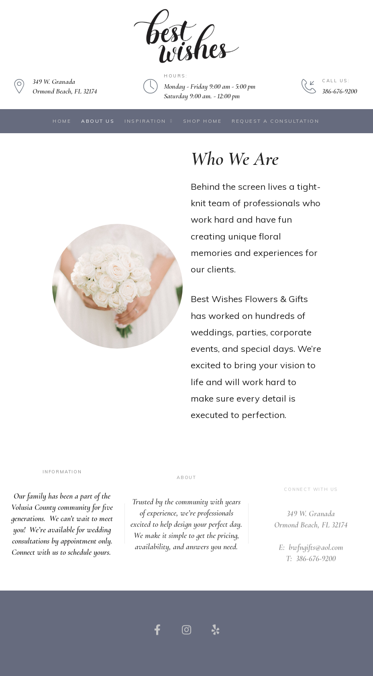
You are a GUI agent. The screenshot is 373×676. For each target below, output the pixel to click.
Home (62, 121)
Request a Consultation (275, 121)
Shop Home (202, 121)
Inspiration (148, 121)
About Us (97, 121)
